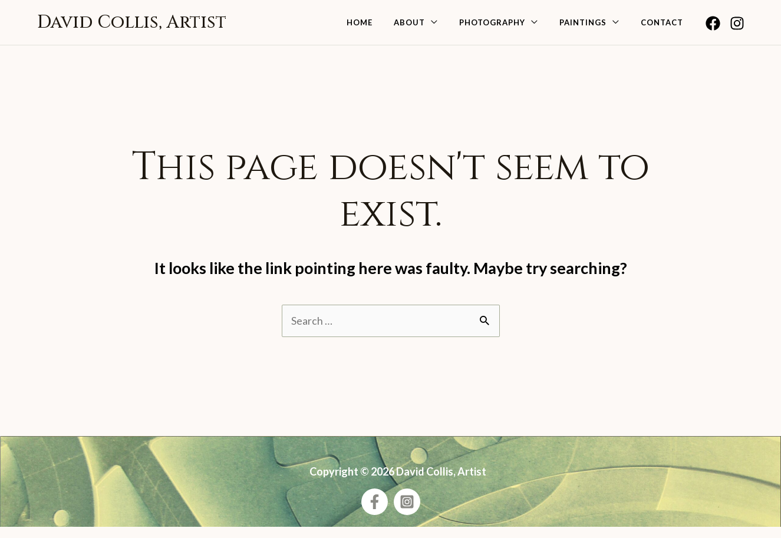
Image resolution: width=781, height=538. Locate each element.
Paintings (593, 27)
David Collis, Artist (131, 27)
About (434, 27)
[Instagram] (737, 28)
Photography (510, 27)
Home (391, 27)
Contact (665, 27)
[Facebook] (713, 28)
